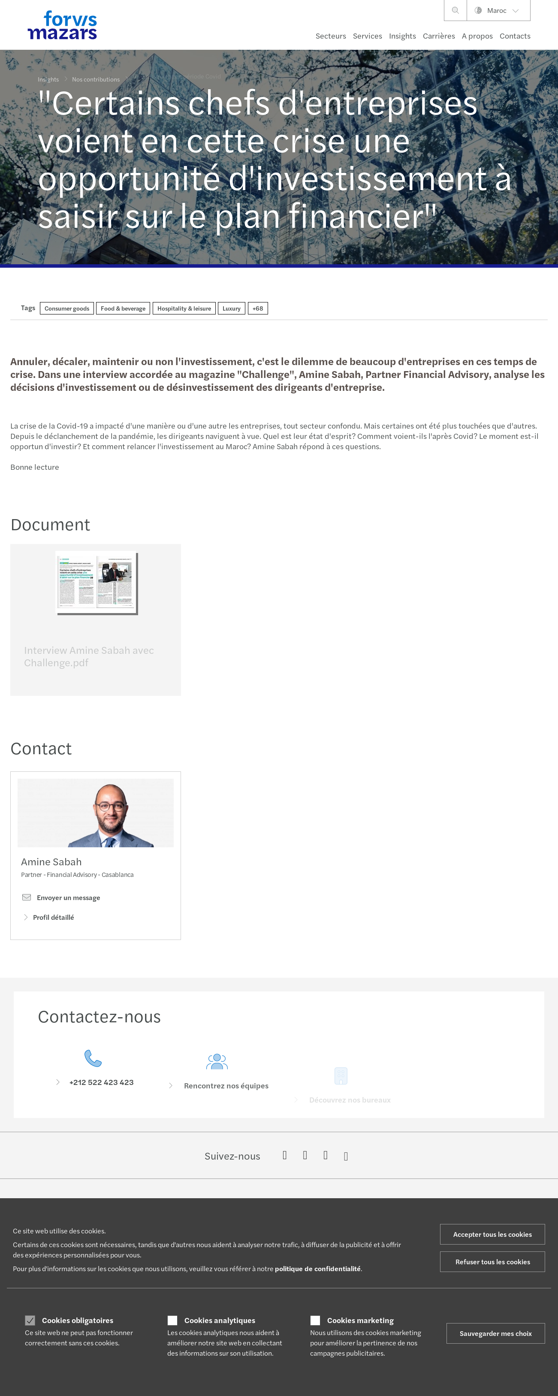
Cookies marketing (360, 1320)
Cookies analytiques (219, 1320)
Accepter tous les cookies (492, 1234)
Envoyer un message (60, 913)
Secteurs (331, 35)
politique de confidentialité (318, 1268)
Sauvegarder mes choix (496, 1333)
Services (367, 35)
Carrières (439, 35)
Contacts (515, 35)
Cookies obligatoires (77, 1320)
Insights (402, 35)
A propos (477, 35)
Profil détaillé (47, 932)
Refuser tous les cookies (492, 1261)
